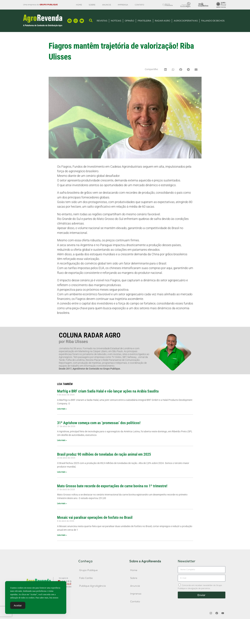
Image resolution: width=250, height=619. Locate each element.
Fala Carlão (86, 578)
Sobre (92, 5)
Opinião (129, 20)
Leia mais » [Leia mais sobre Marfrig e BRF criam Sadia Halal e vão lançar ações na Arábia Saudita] (62, 409)
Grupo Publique (88, 570)
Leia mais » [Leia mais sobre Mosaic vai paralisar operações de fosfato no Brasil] (62, 535)
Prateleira (144, 20)
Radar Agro (162, 20)
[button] (165, 69)
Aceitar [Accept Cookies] (18, 606)
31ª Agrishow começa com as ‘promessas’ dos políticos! (99, 423)
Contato (139, 5)
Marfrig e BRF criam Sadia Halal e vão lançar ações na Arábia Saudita (108, 391)
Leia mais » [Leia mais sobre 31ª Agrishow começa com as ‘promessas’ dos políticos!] (62, 440)
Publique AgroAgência (92, 585)
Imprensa (123, 5)
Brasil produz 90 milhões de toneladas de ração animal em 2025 (104, 454)
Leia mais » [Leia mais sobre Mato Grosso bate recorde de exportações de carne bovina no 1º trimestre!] (62, 503)
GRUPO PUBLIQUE (49, 4)
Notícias (116, 20)
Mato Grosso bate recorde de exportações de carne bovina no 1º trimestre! (112, 486)
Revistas (102, 20)
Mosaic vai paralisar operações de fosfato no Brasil (94, 517)
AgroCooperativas (186, 20)
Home (79, 5)
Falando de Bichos (213, 20)
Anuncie (106, 5)
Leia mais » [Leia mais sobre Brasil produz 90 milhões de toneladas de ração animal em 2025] (62, 472)
